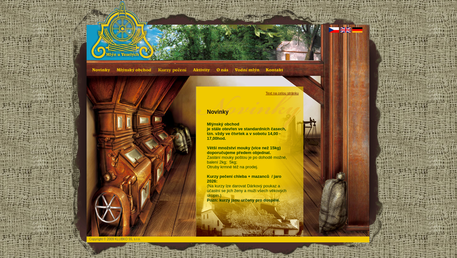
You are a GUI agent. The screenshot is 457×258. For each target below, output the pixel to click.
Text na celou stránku (282, 93)
